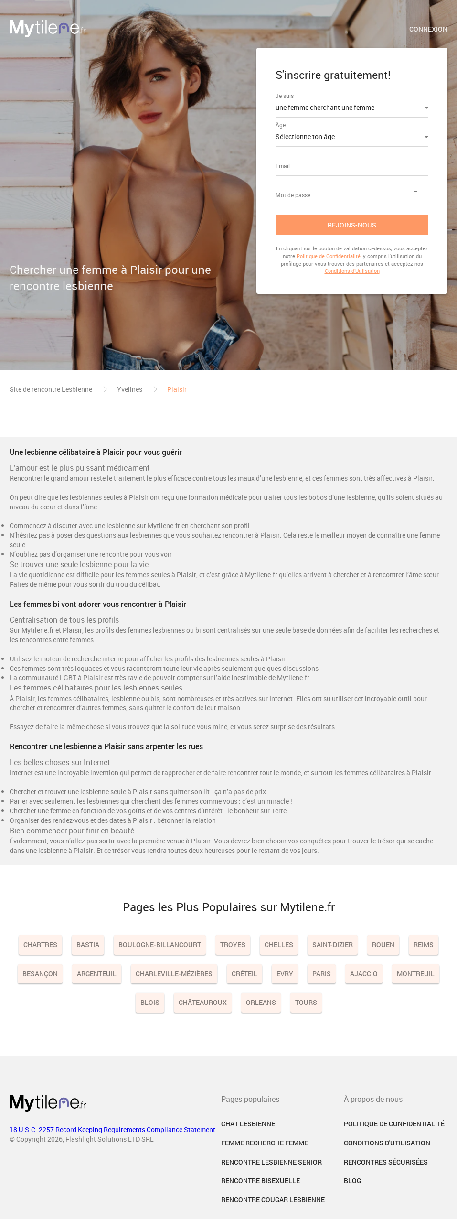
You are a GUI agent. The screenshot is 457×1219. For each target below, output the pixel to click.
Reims (424, 944)
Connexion (428, 28)
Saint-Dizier (332, 944)
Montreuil (416, 973)
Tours (306, 1002)
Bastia (87, 944)
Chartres (40, 944)
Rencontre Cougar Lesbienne (273, 1199)
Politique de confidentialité (394, 1123)
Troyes (232, 944)
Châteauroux (203, 1002)
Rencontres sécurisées (386, 1161)
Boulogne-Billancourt (159, 944)
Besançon (40, 973)
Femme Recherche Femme (264, 1142)
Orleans (261, 1002)
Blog (352, 1180)
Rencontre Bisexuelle (260, 1180)
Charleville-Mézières (174, 973)
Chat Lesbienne (248, 1123)
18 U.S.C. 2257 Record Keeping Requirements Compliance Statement (112, 1129)
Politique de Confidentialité (329, 255)
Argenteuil (97, 973)
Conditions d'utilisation (387, 1142)
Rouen (383, 944)
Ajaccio (364, 973)
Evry (284, 973)
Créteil (244, 973)
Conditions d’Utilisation (352, 270)
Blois (149, 1002)
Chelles (279, 944)
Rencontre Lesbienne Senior (271, 1161)
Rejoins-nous (352, 224)
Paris (321, 973)
